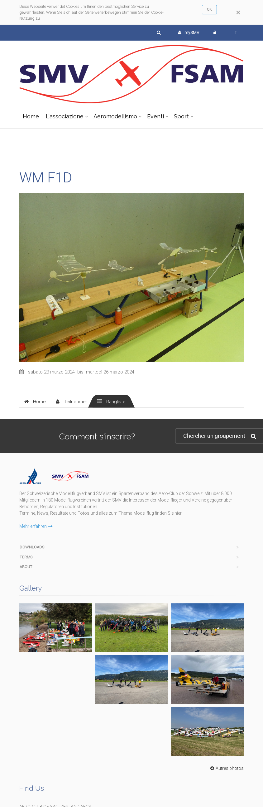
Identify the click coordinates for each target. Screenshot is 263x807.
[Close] (238, 12)
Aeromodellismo (115, 116)
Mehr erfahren (36, 526)
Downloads (32, 547)
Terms (26, 557)
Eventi (155, 116)
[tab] (35, 401)
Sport (181, 116)
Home (31, 116)
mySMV (188, 32)
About (26, 566)
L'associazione (65, 116)
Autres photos (226, 768)
